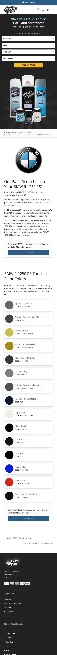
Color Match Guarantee (12, 603)
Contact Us (8, 607)
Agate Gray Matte (23, 303)
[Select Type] (28, 38)
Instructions (8, 650)
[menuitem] (37, 9)
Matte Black (20, 426)
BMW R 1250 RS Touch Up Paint (17, 132)
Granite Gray (21, 371)
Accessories (10, 638)
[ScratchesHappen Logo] (23, 9)
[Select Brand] (28, 45)
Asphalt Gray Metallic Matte (28, 317)
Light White (20, 412)
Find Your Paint (11, 633)
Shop (6, 629)
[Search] (37, 9)
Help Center (8, 612)
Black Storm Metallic (25, 358)
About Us (7, 599)
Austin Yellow (21, 330)
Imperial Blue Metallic (25, 398)
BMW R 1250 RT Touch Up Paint (38, 543)
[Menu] (43, 9)
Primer (8, 646)
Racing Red (20, 480)
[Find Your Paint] (28, 252)
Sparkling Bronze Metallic (27, 494)
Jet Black (19, 453)
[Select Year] (28, 51)
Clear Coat (9, 642)
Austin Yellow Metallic (25, 344)
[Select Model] (28, 58)
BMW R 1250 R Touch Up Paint (18, 538)
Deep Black (20, 439)
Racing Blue (20, 467)
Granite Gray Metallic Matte (28, 385)
